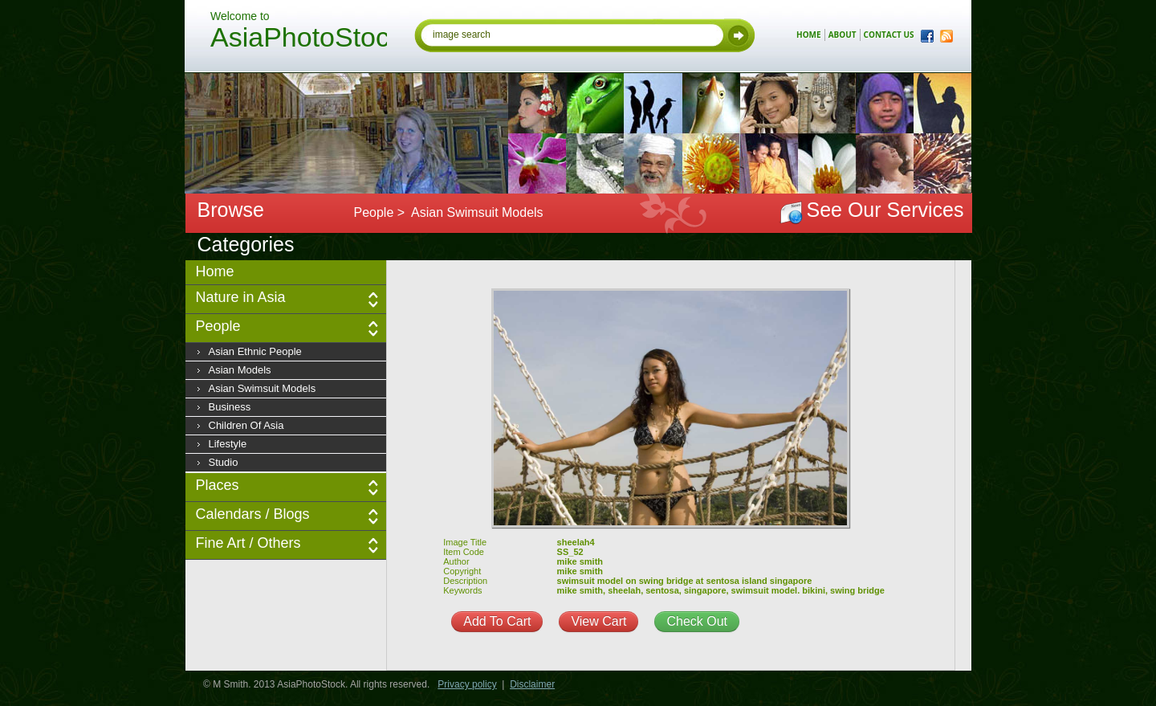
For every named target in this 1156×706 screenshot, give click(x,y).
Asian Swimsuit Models (262, 388)
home (808, 34)
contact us (889, 34)
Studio (223, 462)
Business (230, 407)
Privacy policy (467, 684)
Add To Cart (497, 621)
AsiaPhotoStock (298, 39)
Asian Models (240, 370)
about (842, 34)
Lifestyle (228, 444)
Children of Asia (246, 425)
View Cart (598, 621)
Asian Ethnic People (255, 351)
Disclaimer (532, 684)
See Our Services (885, 209)
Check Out (696, 621)
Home (215, 271)
